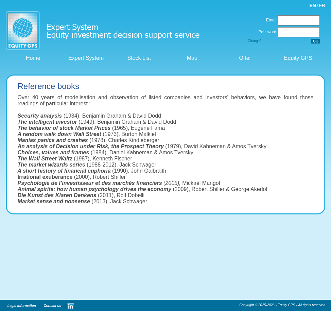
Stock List (138, 58)
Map (191, 58)
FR (322, 5)
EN (313, 5)
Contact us (52, 306)
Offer (244, 58)
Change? (255, 41)
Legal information (21, 306)
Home (32, 58)
